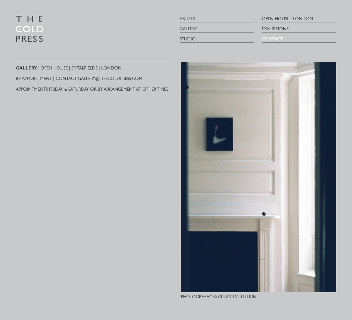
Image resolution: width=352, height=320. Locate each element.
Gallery (188, 29)
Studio (188, 39)
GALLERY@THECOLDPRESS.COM (110, 78)
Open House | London (287, 18)
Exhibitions (275, 29)
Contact (272, 39)
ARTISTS (187, 18)
